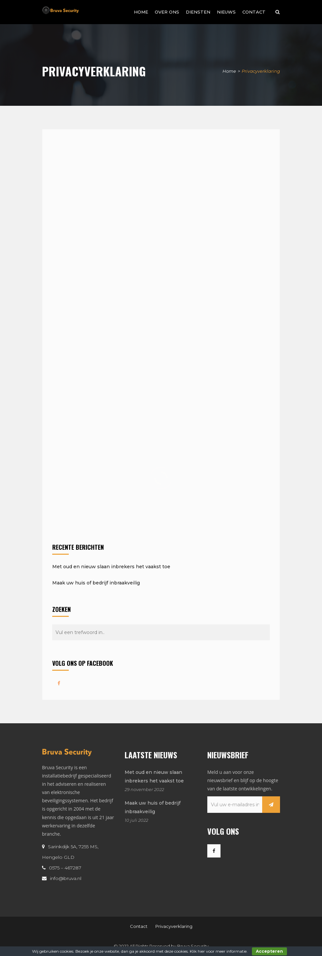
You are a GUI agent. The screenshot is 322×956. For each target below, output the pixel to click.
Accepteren (269, 951)
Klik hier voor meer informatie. (219, 951)
